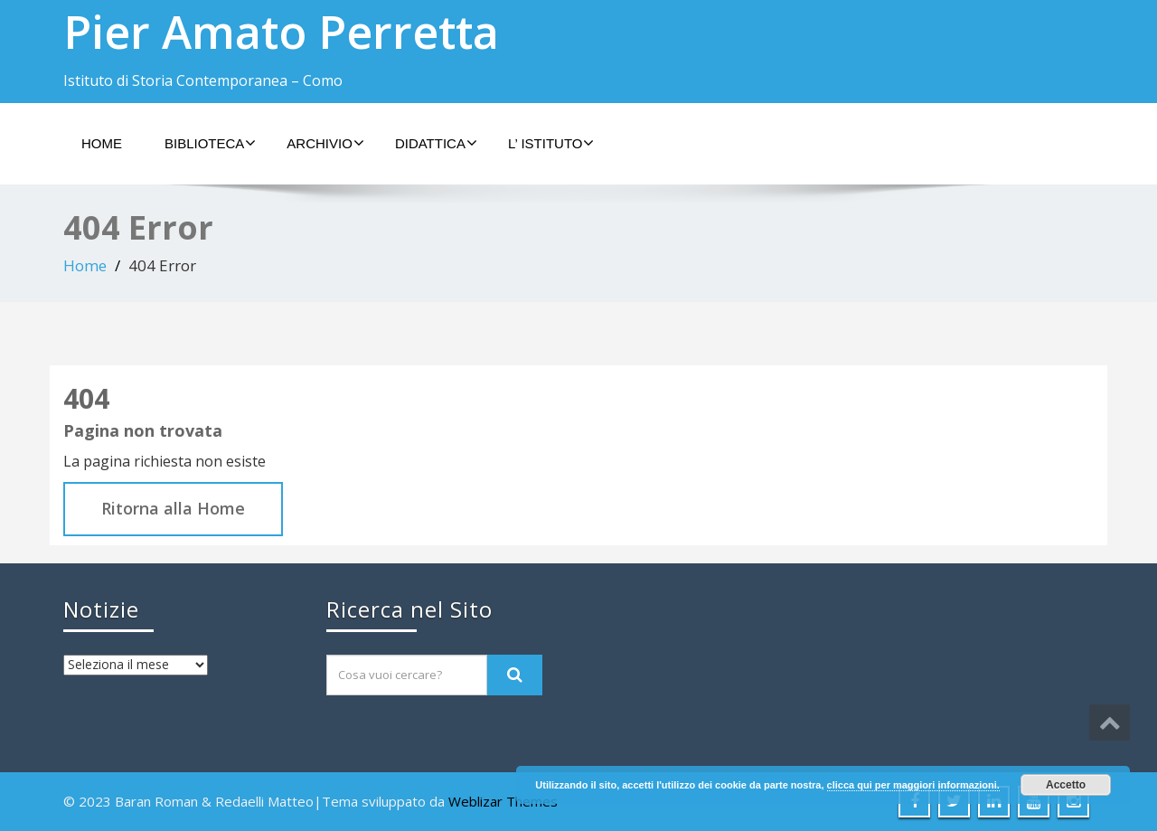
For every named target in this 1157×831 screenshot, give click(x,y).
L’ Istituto (551, 143)
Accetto (1066, 785)
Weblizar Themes (503, 801)
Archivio (325, 143)
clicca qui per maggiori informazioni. (913, 784)
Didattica (436, 143)
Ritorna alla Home (173, 508)
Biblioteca (210, 143)
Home (101, 143)
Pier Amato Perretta (281, 31)
